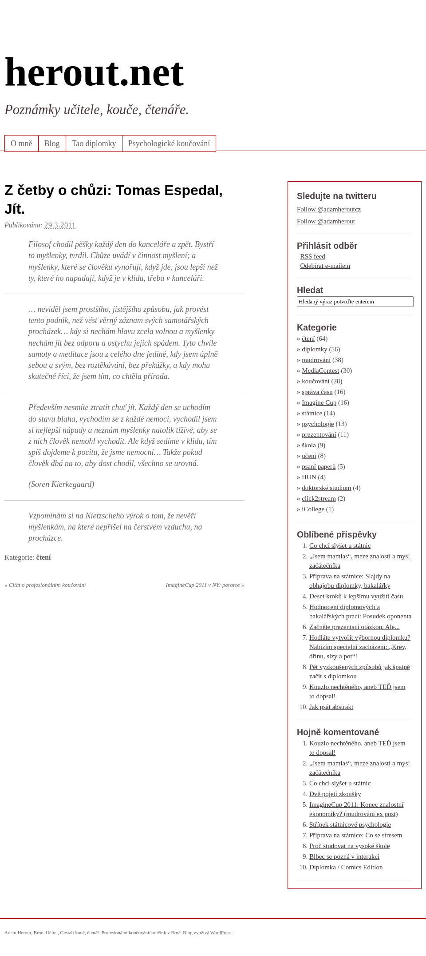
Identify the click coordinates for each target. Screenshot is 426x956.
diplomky (314, 349)
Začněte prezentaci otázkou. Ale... (354, 626)
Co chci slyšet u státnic (340, 545)
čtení (43, 557)
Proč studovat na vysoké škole (349, 845)
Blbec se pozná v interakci (344, 856)
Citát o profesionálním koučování (45, 585)
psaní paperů (318, 466)
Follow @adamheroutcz (329, 209)
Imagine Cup (319, 402)
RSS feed (312, 256)
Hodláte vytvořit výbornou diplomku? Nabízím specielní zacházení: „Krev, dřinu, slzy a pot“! (359, 647)
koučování (315, 381)
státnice (312, 413)
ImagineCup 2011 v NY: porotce (205, 585)
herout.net (94, 71)
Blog (52, 143)
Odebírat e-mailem (325, 265)
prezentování (319, 434)
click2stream (319, 498)
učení (309, 455)
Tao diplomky (94, 143)
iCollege (313, 509)
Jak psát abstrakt (331, 706)
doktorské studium (326, 487)
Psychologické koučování (169, 143)
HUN (309, 477)
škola (309, 445)
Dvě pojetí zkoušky (335, 793)
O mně (21, 143)
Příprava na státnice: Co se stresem (355, 835)
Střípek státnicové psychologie (350, 824)
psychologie (318, 423)
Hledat (310, 290)
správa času (317, 391)
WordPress (220, 932)
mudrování (316, 359)
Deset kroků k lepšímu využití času (356, 596)
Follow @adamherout (326, 221)
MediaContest (320, 370)
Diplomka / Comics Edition (346, 867)
